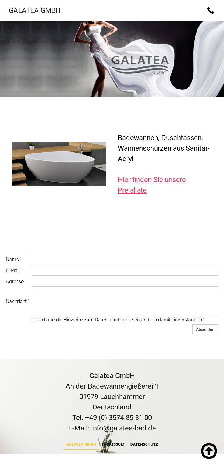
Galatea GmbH (81, 444)
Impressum (113, 444)
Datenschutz (144, 444)
